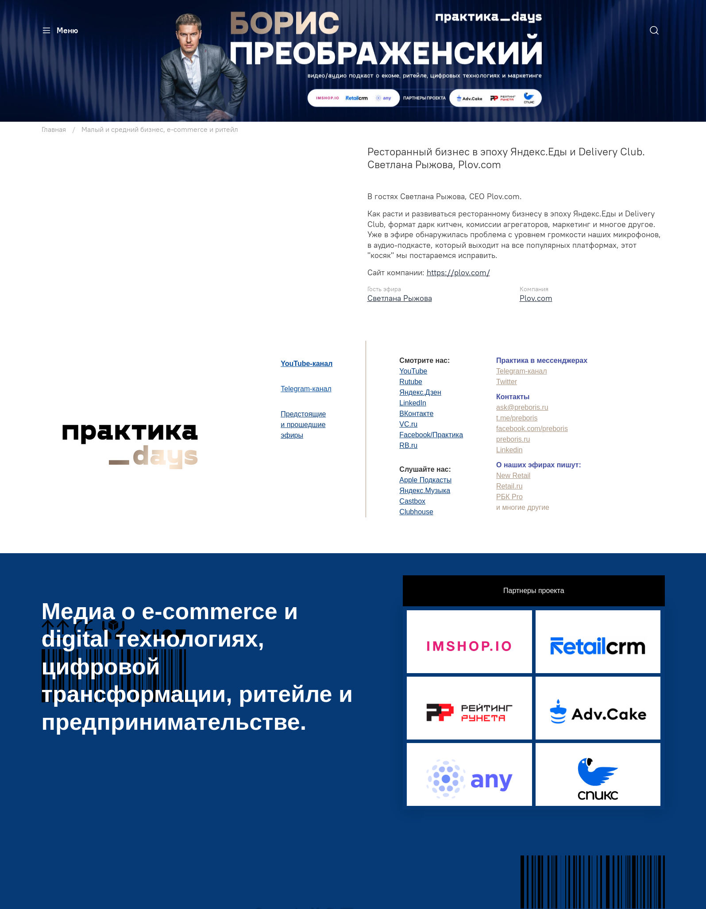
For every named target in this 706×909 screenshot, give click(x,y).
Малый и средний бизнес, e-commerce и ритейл (159, 129)
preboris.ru (513, 439)
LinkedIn (412, 403)
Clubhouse (416, 512)
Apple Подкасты (425, 480)
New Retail (513, 475)
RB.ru (408, 445)
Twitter (506, 381)
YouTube (413, 371)
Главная (54, 129)
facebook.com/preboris (532, 428)
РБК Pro (509, 497)
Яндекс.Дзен (420, 392)
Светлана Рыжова (399, 298)
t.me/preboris (516, 418)
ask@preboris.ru (522, 407)
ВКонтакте (416, 413)
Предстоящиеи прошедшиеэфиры (303, 424)
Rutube (410, 381)
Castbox (412, 501)
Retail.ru (509, 486)
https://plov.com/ (458, 272)
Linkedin (509, 450)
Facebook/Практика (431, 435)
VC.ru (408, 424)
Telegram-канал (306, 389)
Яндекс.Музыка (424, 490)
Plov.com (536, 298)
